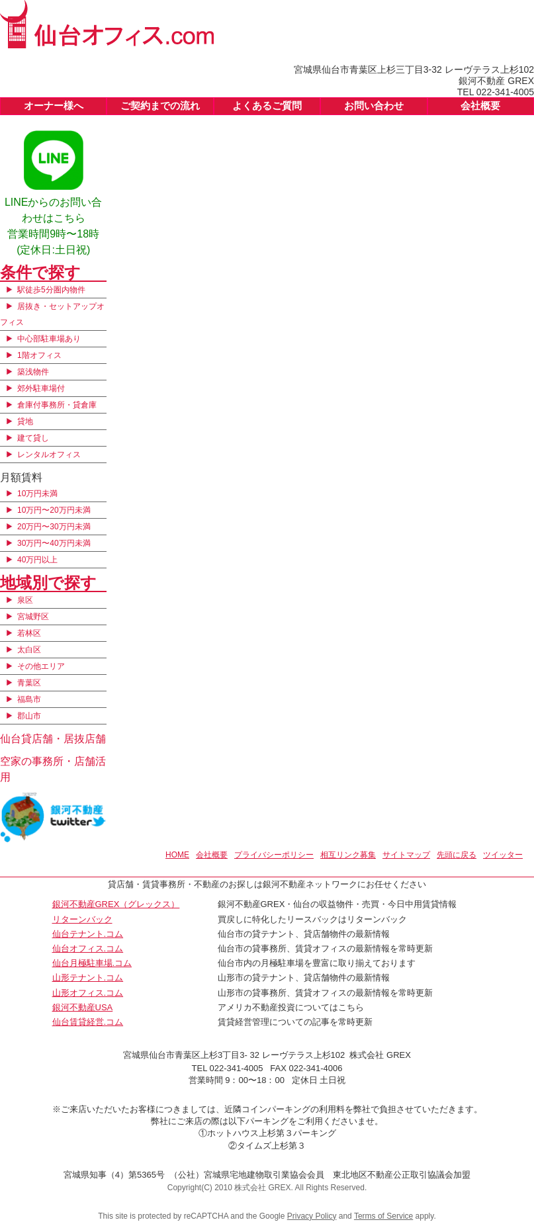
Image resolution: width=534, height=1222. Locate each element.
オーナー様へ (53, 105)
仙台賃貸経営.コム (88, 1022)
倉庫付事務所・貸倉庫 (57, 405)
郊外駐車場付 (41, 388)
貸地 (25, 421)
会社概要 (480, 105)
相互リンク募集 (348, 854)
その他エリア (41, 666)
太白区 (29, 649)
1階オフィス (39, 355)
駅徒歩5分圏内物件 (51, 289)
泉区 (25, 600)
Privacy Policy (312, 1216)
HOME (177, 854)
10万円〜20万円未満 (54, 510)
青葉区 (29, 682)
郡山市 (29, 715)
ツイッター (503, 854)
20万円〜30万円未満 (54, 526)
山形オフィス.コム (88, 993)
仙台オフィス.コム (88, 948)
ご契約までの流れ (160, 105)
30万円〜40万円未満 (54, 543)
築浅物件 (33, 371)
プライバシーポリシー (274, 854)
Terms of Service (383, 1216)
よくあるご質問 (267, 105)
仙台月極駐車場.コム (92, 963)
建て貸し (33, 438)
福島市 (29, 699)
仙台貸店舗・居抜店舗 (53, 738)
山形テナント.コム (88, 977)
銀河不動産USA (82, 1007)
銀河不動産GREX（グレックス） (116, 904)
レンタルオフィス (49, 454)
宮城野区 (33, 616)
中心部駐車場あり (49, 338)
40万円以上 (37, 559)
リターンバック (82, 919)
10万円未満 (37, 493)
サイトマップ (406, 854)
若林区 (29, 633)
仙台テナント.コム (88, 934)
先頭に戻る (456, 854)
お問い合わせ (374, 105)
